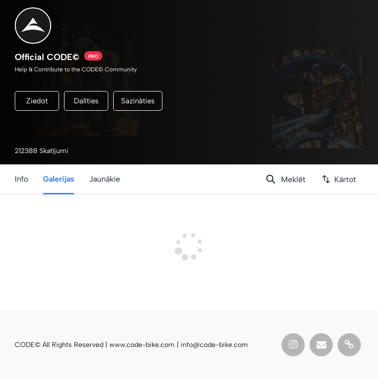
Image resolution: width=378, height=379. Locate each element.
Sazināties (138, 100)
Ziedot (37, 100)
